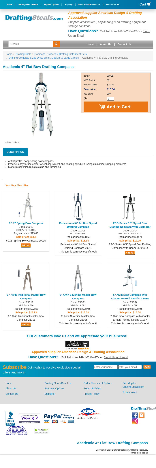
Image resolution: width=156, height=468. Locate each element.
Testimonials (130, 392)
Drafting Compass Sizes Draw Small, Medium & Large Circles (44, 57)
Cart (145, 4)
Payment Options (51, 4)
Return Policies (112, 4)
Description (15, 151)
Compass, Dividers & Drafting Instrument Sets (60, 54)
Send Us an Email (116, 357)
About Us (105, 44)
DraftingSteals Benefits (28, 4)
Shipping (68, 4)
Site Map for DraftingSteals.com (133, 385)
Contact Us (124, 44)
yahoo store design (139, 453)
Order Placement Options (89, 4)
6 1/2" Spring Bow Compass (26, 223)
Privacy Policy (91, 393)
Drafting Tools (23, 54)
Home (9, 4)
